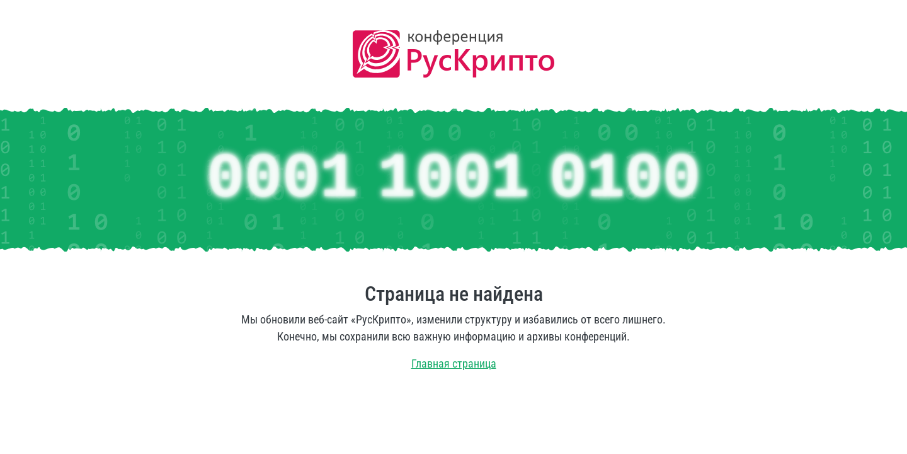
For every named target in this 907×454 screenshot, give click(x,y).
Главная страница (453, 363)
